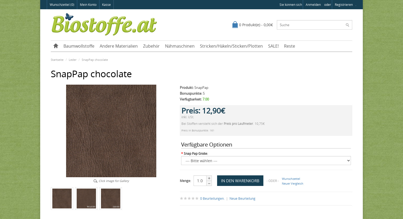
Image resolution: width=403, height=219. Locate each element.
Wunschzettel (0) (62, 4)
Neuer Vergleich (292, 183)
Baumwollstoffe (78, 46)
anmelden (313, 4)
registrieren (344, 4)
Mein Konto (88, 4)
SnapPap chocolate (95, 60)
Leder (72, 60)
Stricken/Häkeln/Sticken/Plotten (231, 46)
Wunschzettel (291, 179)
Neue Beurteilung (242, 198)
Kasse (106, 4)
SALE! (273, 46)
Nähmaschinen (180, 46)
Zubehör (151, 46)
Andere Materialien (119, 46)
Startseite (57, 60)
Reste (289, 46)
